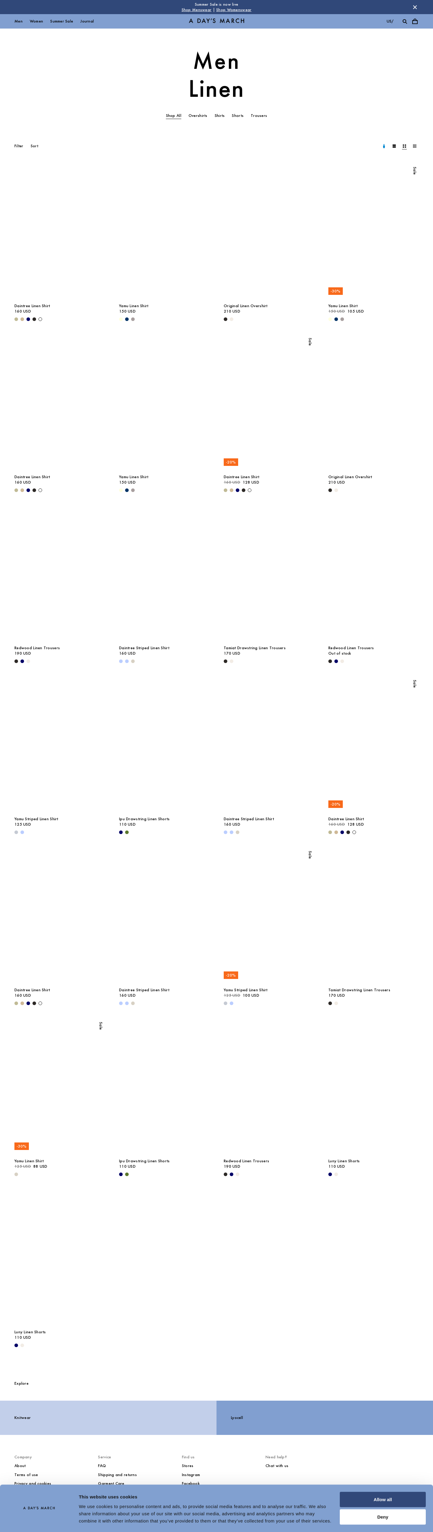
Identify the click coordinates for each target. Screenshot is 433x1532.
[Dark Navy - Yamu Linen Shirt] (127, 319)
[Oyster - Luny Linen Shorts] (336, 1174)
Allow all (383, 1482)
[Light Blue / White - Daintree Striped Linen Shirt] (127, 661)
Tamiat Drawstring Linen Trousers (255, 647)
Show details (93, 1520)
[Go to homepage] (216, 21)
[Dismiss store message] (415, 7)
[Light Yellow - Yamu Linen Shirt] (121, 319)
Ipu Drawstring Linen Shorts (144, 818)
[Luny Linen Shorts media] (373, 1087)
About (20, 1465)
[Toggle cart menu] (415, 21)
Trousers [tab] (259, 115)
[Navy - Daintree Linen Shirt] (28, 319)
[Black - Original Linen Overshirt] (225, 319)
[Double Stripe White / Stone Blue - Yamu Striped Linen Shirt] (16, 832)
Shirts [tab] (220, 115)
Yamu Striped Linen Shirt (36, 818)
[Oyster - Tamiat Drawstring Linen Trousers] (231, 661)
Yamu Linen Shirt (133, 305)
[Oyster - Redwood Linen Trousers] (28, 661)
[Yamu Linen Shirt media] (164, 232)
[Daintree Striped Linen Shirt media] (164, 574)
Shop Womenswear (233, 9)
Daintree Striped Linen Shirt (144, 647)
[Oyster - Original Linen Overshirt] (231, 319)
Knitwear (22, 1417)
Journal (87, 21)
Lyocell (237, 1417)
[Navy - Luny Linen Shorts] (330, 1174)
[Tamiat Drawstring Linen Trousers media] (269, 574)
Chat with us (277, 1465)
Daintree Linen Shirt (32, 305)
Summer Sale (61, 21)
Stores (188, 1465)
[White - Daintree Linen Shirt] (40, 319)
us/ (390, 21)
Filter (18, 145)
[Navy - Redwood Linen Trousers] (22, 661)
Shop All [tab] (173, 115)
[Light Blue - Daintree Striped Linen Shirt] (121, 661)
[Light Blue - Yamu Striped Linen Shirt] (22, 832)
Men (18, 21)
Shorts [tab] (238, 115)
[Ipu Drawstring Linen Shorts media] (164, 745)
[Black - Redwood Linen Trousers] (16, 661)
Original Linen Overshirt (246, 305)
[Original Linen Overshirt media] (269, 232)
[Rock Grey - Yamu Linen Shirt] (133, 319)
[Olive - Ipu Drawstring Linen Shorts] (127, 832)
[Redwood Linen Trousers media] (59, 574)
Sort (34, 145)
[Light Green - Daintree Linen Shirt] (16, 319)
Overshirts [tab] (198, 115)
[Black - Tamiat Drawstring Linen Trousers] (225, 661)
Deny (382, 1499)
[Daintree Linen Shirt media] (59, 232)
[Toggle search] (405, 21)
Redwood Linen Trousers (37, 647)
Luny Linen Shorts (344, 1161)
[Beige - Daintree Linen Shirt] (22, 319)
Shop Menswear (197, 9)
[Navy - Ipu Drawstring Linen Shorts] (121, 832)
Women (36, 21)
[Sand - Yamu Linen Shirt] (16, 1174)
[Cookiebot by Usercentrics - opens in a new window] (39, 1520)
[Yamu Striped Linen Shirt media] (59, 745)
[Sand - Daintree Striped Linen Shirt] (133, 661)
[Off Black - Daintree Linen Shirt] (34, 319)
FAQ (102, 1465)
